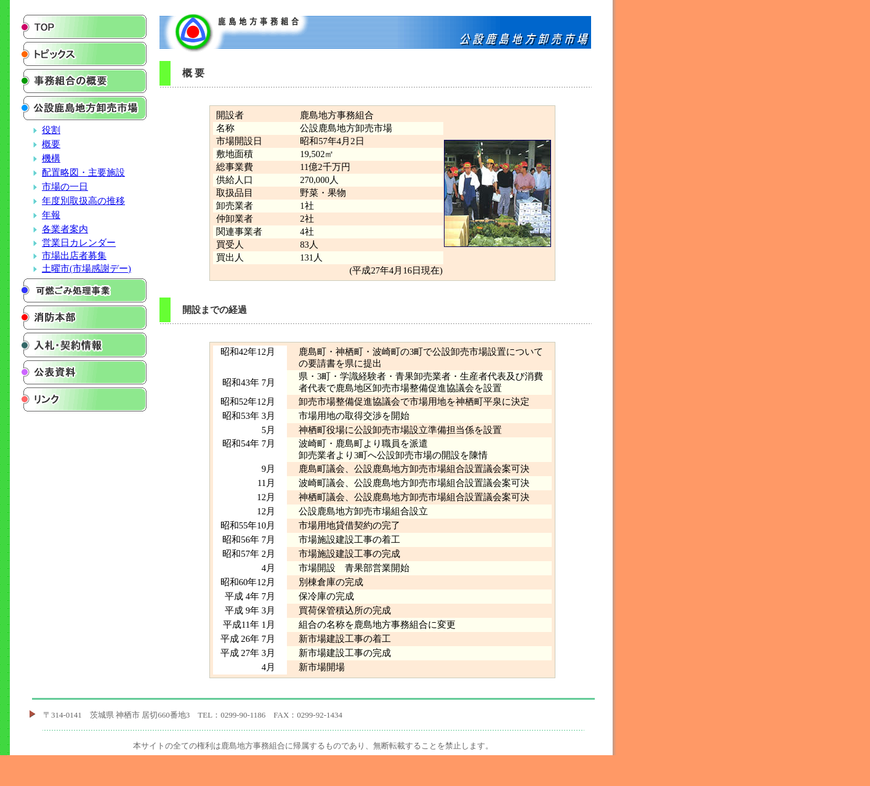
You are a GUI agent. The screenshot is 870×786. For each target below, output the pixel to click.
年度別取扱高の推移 (83, 201)
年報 (51, 215)
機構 (51, 158)
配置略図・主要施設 (83, 172)
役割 (51, 130)
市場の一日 (65, 187)
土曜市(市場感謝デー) (86, 268)
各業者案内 (65, 229)
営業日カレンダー (79, 243)
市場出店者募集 (74, 256)
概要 (51, 144)
